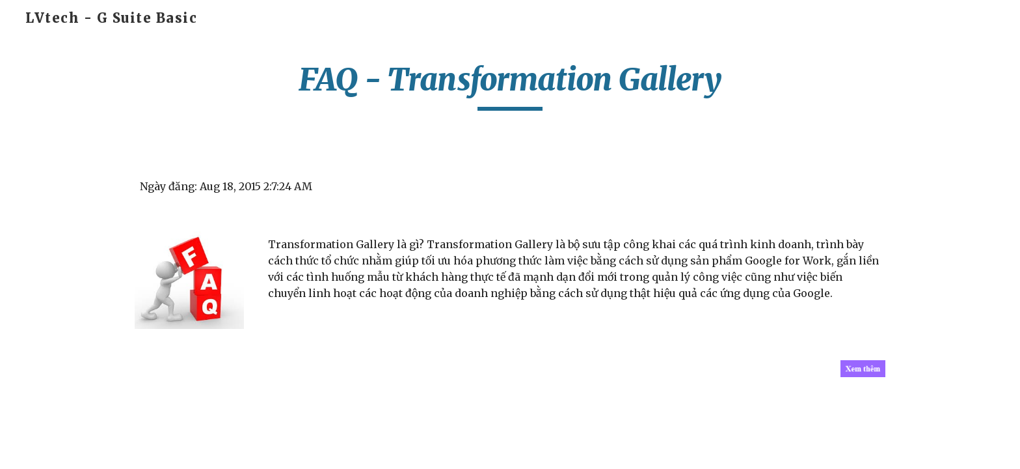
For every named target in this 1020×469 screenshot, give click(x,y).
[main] (510, 85)
